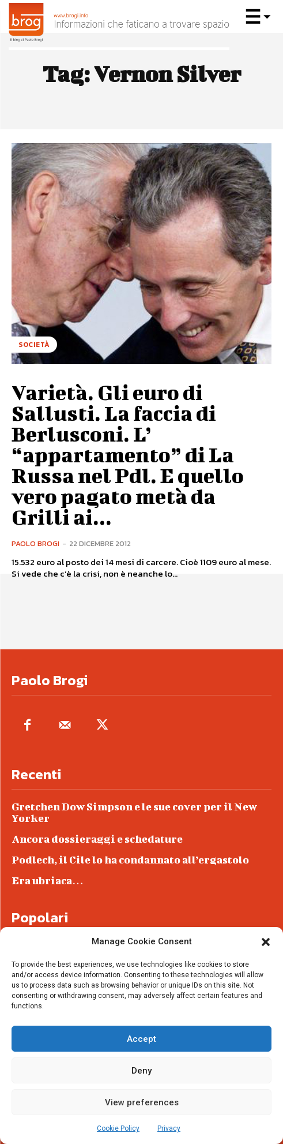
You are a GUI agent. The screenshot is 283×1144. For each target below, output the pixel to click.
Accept (141, 1039)
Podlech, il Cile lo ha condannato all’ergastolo (130, 860)
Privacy (168, 1128)
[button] (265, 942)
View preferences (142, 1102)
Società (34, 344)
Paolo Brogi (35, 543)
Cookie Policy (118, 1128)
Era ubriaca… (48, 880)
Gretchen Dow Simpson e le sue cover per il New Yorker (134, 812)
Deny (141, 1071)
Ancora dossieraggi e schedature (97, 839)
